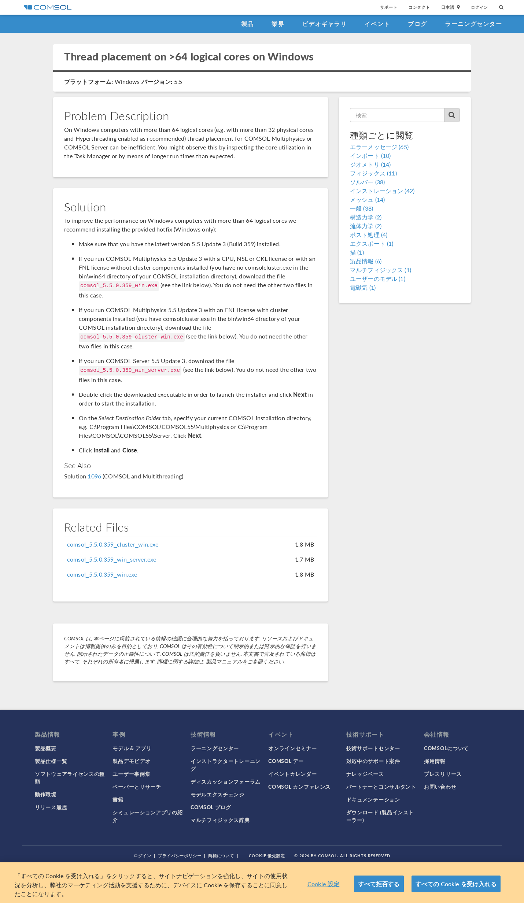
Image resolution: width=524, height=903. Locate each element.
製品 (247, 23)
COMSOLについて (446, 748)
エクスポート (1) (372, 243)
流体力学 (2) (365, 226)
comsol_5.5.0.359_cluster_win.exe (113, 544)
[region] (262, 882)
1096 (94, 476)
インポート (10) (370, 155)
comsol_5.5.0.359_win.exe (102, 574)
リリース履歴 (51, 807)
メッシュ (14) (367, 199)
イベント (377, 23)
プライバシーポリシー (180, 855)
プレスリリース (443, 773)
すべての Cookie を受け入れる (456, 884)
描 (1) (357, 252)
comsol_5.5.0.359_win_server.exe (111, 559)
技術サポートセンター (373, 748)
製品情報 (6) (365, 261)
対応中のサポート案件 (373, 761)
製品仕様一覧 (51, 761)
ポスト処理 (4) (368, 234)
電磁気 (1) (363, 287)
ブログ (417, 23)
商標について (221, 855)
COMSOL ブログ (211, 807)
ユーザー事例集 (131, 773)
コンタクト (419, 7)
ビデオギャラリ (324, 23)
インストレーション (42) (382, 190)
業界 (278, 23)
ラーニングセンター (473, 23)
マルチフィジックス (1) (380, 270)
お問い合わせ (440, 786)
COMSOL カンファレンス (299, 786)
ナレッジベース (365, 773)
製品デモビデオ (131, 761)
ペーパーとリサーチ (136, 786)
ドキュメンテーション (373, 799)
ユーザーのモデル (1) (377, 278)
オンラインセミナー (292, 748)
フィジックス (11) (373, 173)
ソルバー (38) (367, 182)
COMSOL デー (285, 761)
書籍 (117, 799)
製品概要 (45, 748)
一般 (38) (361, 208)
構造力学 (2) (365, 217)
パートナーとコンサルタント (381, 786)
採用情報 (435, 761)
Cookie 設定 (323, 884)
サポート (388, 7)
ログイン (479, 7)
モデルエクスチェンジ (217, 794)
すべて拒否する (378, 884)
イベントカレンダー (292, 773)
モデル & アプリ (131, 748)
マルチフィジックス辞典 (220, 820)
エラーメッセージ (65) (379, 147)
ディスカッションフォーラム (226, 781)
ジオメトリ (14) (370, 164)
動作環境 (45, 794)
